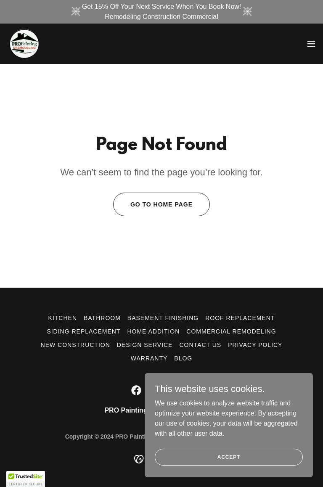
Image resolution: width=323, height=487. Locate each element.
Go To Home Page (161, 204)
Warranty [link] (149, 358)
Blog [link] (183, 358)
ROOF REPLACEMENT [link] (240, 318)
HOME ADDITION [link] (153, 331)
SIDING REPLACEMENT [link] (83, 331)
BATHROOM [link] (102, 318)
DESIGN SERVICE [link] (145, 344)
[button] (311, 43)
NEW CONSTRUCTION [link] (75, 344)
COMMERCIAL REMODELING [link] (231, 331)
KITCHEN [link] (62, 318)
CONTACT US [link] (200, 344)
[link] (23, 44)
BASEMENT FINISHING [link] (163, 318)
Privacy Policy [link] (255, 344)
